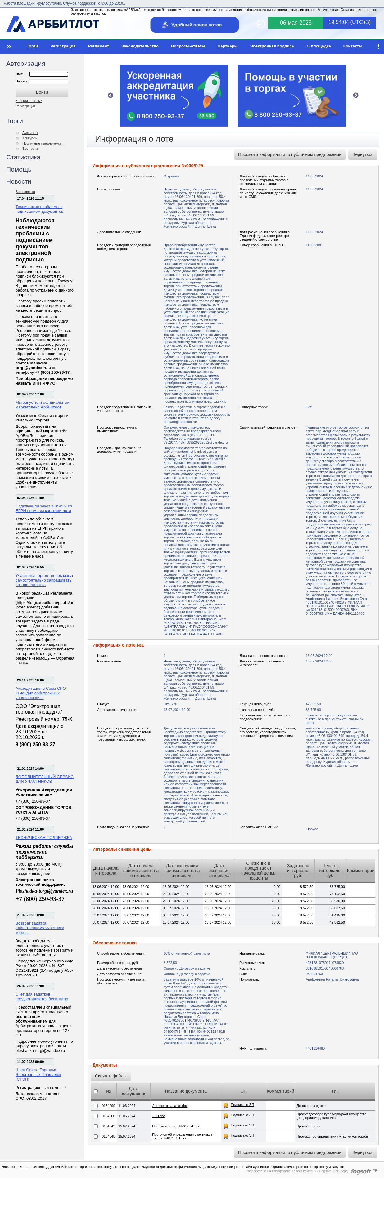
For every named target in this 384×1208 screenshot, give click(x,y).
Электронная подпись (272, 46)
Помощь (18, 169)
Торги (32, 46)
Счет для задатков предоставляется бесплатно (42, 996)
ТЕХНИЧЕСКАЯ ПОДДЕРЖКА (44, 837)
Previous (110, 95)
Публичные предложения (42, 143)
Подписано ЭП (242, 1105)
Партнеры (228, 46)
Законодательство (140, 46)
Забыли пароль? (29, 101)
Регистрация (62, 46)
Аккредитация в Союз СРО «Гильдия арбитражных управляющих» (41, 693)
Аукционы (30, 133)
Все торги (30, 148)
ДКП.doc (158, 1116)
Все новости (25, 192)
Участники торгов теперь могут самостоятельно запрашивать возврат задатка (44, 580)
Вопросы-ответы (188, 46)
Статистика (23, 157)
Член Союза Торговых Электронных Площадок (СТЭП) (38, 1074)
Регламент (98, 46)
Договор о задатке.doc (169, 1106)
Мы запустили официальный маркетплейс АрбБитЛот (43, 404)
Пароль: (22, 81)
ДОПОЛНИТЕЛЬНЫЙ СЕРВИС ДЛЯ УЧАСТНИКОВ (45, 779)
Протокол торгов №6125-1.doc (176, 1126)
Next (356, 95)
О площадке (319, 46)
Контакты (352, 46)
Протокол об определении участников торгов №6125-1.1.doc (182, 1136)
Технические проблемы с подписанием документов (39, 209)
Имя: (19, 74)
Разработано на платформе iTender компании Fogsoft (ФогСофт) (297, 1171)
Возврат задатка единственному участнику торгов (40, 928)
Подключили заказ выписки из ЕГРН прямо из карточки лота (44, 508)
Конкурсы (29, 138)
